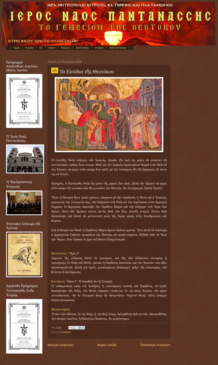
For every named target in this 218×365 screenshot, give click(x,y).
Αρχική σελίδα (106, 345)
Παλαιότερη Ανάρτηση (155, 345)
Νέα (41, 48)
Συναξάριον (99, 48)
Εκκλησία (29, 48)
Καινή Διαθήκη (82, 48)
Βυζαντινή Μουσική (118, 48)
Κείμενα (51, 48)
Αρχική (16, 48)
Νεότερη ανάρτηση (60, 345)
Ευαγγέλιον (65, 48)
